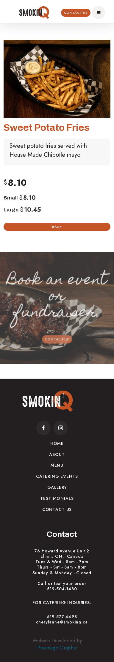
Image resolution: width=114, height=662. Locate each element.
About (57, 454)
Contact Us (76, 12)
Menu (57, 465)
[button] (98, 12)
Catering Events (57, 476)
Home (57, 443)
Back (57, 226)
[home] (34, 12)
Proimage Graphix (57, 647)
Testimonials (57, 498)
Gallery (57, 487)
